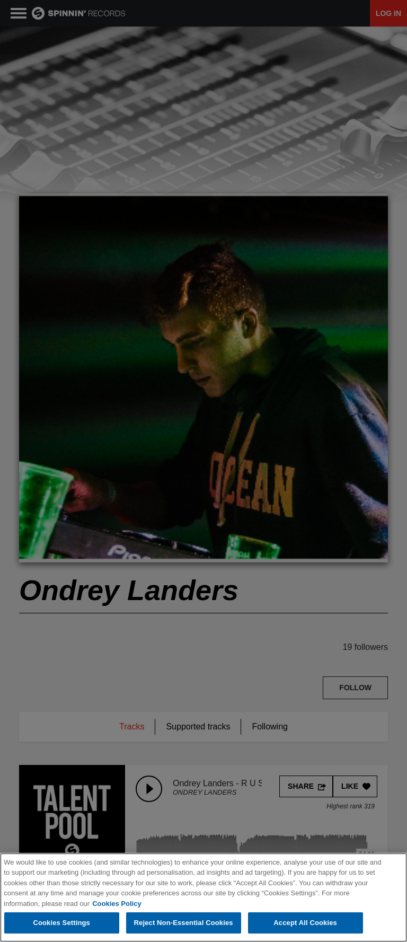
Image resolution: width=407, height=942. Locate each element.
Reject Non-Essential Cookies (183, 923)
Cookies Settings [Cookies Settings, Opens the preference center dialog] (61, 923)
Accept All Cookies (305, 923)
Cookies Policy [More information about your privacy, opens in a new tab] (116, 904)
